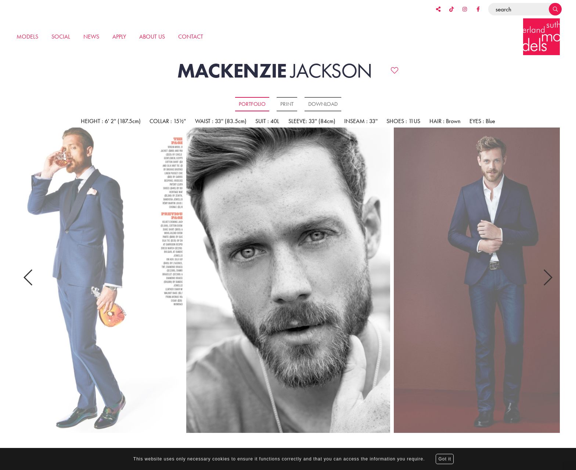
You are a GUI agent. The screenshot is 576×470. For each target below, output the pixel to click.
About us (152, 36)
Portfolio (252, 104)
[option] (288, 281)
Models (27, 36)
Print (287, 104)
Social (60, 36)
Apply (119, 36)
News (91, 36)
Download (323, 104)
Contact (190, 36)
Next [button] (547, 276)
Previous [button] (28, 276)
